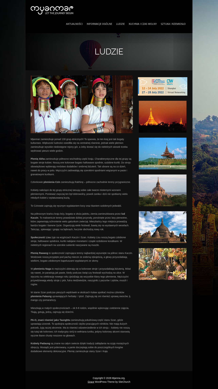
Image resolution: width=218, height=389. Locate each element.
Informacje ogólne (99, 23)
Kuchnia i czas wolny (143, 23)
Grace (91, 381)
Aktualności (74, 23)
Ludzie (120, 23)
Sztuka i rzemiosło (173, 23)
